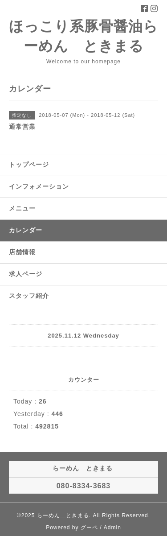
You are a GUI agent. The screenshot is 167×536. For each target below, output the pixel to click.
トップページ (29, 164)
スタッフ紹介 (29, 295)
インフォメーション (39, 186)
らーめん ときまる (63, 515)
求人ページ (25, 273)
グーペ (89, 527)
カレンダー (25, 230)
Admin (112, 527)
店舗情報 (22, 252)
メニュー (22, 208)
